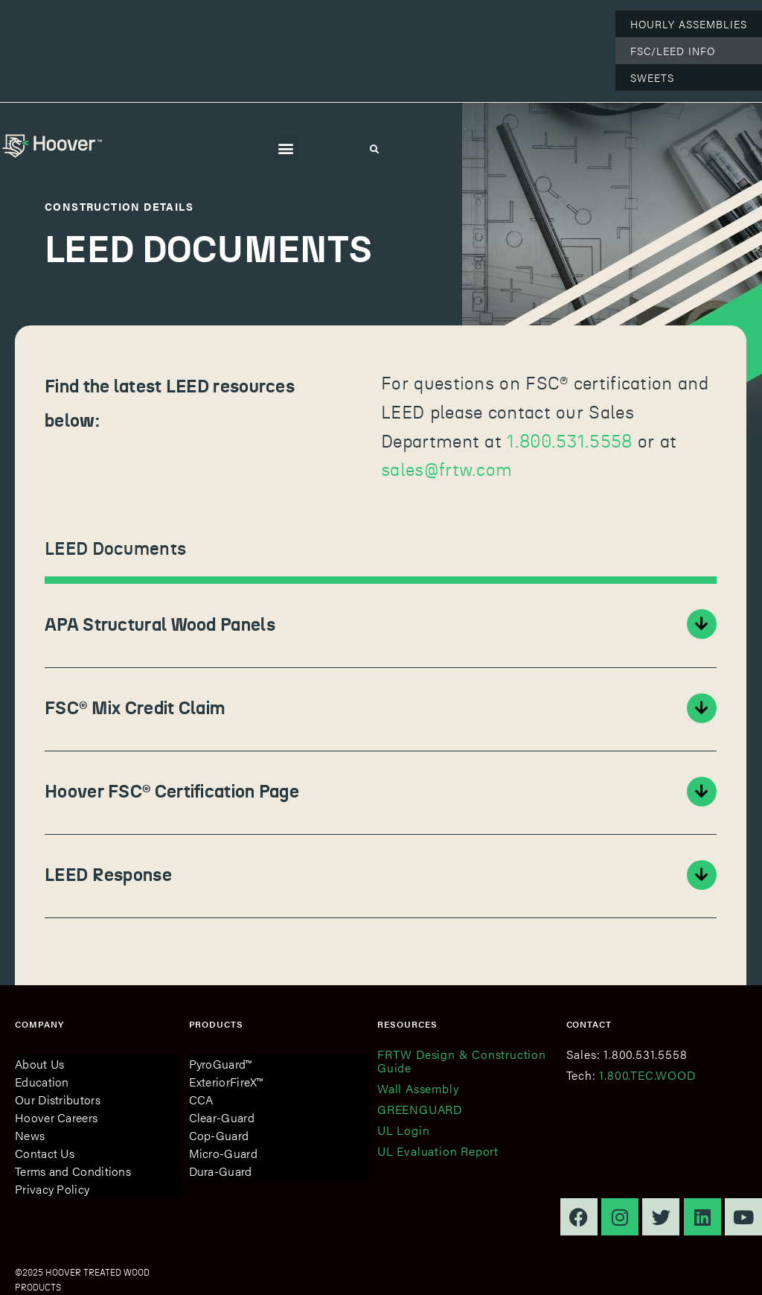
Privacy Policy (52, 1188)
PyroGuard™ (220, 1063)
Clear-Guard (221, 1117)
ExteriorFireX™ (226, 1081)
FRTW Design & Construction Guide (461, 1061)
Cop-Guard (219, 1135)
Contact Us (44, 1153)
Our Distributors (57, 1099)
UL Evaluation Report (438, 1150)
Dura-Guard (220, 1171)
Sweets (652, 77)
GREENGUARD (419, 1109)
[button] (285, 148)
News (30, 1135)
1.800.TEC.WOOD (647, 1075)
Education (42, 1081)
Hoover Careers (56, 1117)
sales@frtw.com (446, 471)
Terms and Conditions (73, 1171)
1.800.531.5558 (569, 442)
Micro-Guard (223, 1153)
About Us (39, 1063)
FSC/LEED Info (672, 50)
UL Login (403, 1130)
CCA (201, 1099)
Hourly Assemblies (688, 23)
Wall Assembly (417, 1088)
